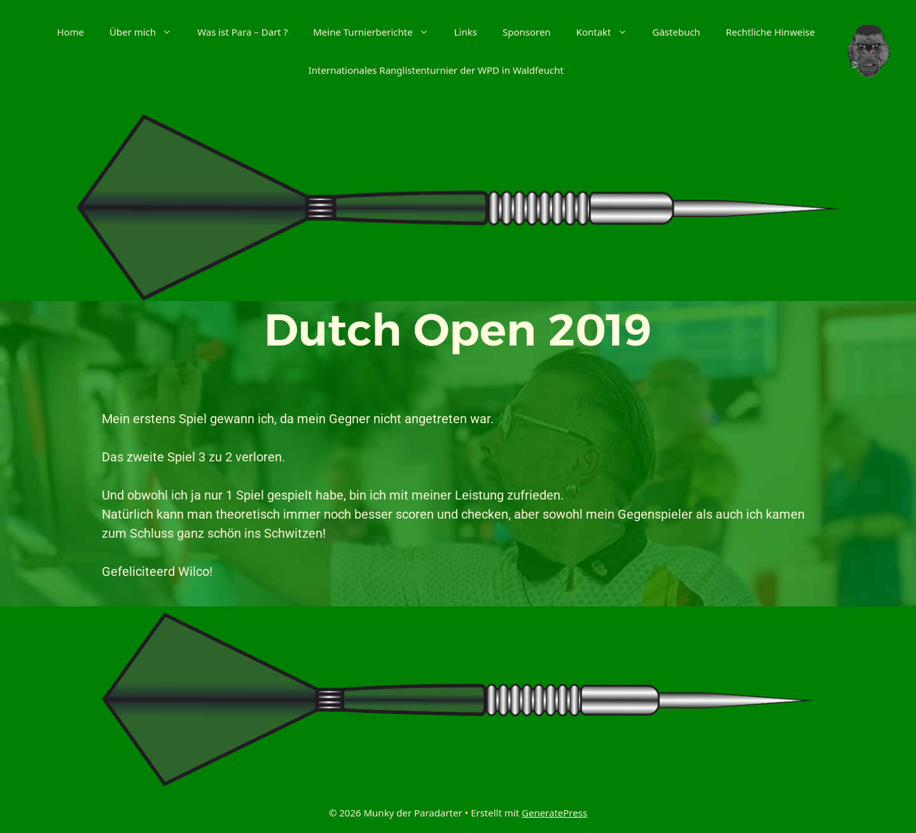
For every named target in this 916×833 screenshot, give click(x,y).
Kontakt (608, 32)
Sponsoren (527, 31)
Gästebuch (676, 31)
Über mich (146, 32)
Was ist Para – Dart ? (242, 31)
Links (465, 31)
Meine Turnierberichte (377, 32)
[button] (170, 32)
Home (70, 31)
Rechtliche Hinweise (770, 31)
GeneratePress (554, 812)
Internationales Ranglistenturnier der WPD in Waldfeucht (436, 70)
